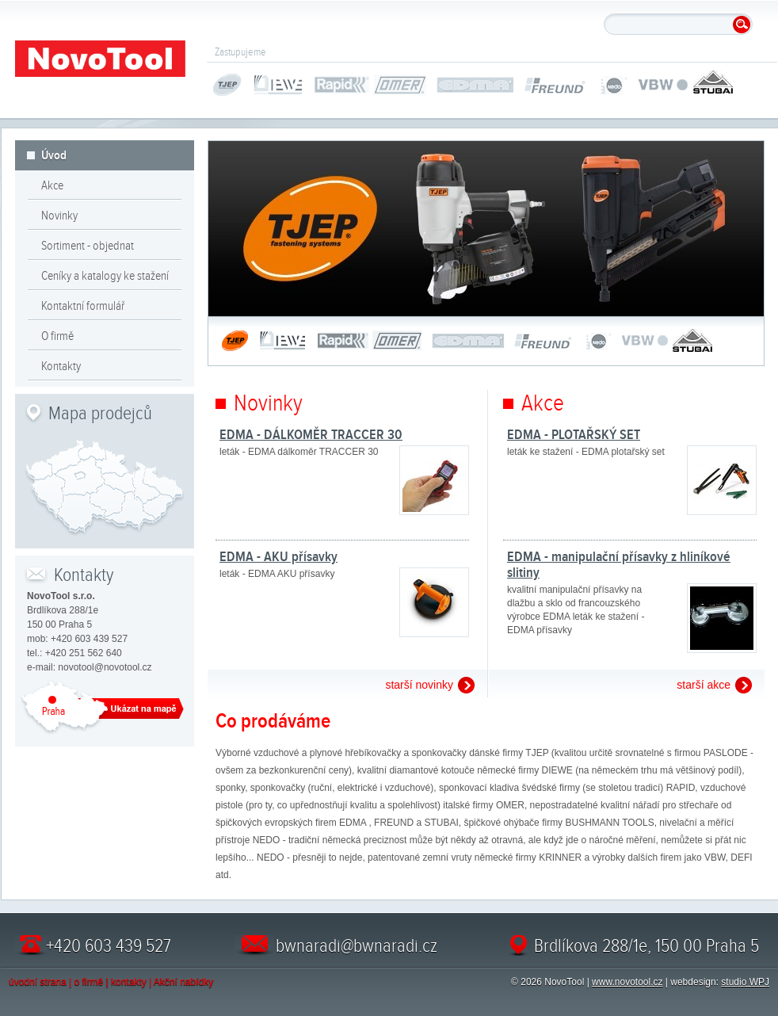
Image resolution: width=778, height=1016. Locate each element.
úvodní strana (38, 981)
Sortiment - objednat (87, 246)
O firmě (57, 336)
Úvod (54, 155)
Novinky (59, 215)
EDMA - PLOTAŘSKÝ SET (573, 434)
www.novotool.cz (627, 981)
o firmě (89, 981)
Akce (52, 185)
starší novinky (419, 684)
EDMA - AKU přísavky (278, 556)
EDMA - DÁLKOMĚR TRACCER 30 (310, 434)
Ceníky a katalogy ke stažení (105, 276)
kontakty (129, 981)
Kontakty (61, 366)
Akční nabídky (183, 981)
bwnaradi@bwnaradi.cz (356, 945)
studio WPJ (745, 981)
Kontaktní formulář (82, 306)
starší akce (703, 684)
